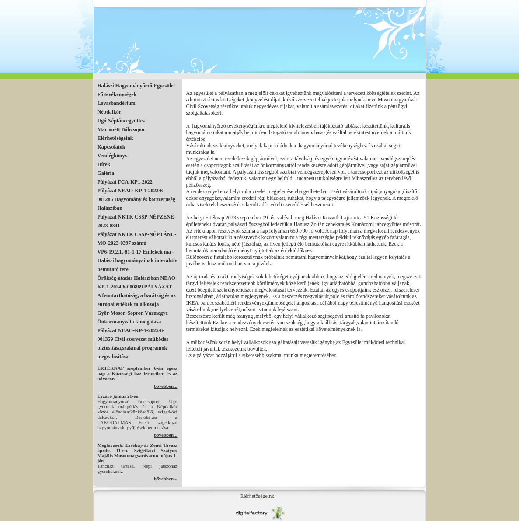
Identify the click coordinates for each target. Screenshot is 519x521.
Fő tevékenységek (117, 94)
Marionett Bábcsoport (122, 129)
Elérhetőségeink (115, 138)
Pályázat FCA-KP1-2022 (125, 182)
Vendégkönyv (113, 156)
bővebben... (166, 386)
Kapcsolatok (111, 147)
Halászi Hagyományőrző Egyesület (136, 86)
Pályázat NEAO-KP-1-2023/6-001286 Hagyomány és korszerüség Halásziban (136, 199)
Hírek (104, 164)
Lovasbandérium (117, 103)
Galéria (106, 173)
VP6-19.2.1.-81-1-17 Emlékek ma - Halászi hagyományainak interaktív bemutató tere (138, 260)
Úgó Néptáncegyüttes (121, 121)
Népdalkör (110, 112)
